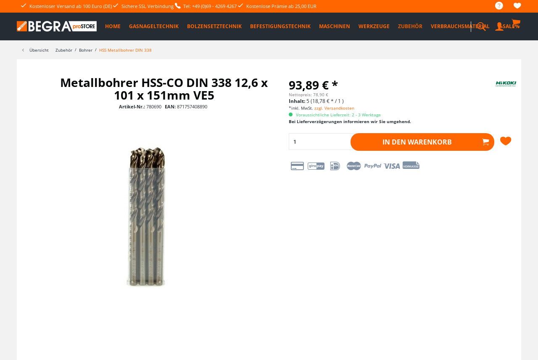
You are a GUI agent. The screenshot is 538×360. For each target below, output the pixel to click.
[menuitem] (495, 6)
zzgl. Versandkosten (334, 108)
